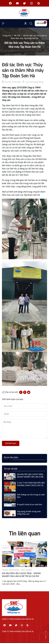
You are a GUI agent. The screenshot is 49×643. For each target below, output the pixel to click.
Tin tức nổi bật (10, 468)
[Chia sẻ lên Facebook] (20, 392)
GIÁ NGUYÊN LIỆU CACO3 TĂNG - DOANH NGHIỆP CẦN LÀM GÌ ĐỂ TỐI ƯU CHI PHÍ (30, 475)
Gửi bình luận (10, 443)
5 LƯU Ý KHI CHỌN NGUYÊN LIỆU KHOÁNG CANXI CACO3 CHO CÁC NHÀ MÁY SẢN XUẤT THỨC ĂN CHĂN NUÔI (31, 484)
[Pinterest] (24, 392)
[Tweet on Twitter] (28, 392)
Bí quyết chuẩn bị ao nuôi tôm (29, 504)
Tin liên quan (24, 533)
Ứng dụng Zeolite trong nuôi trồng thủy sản (29, 512)
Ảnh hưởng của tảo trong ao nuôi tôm (31, 496)
